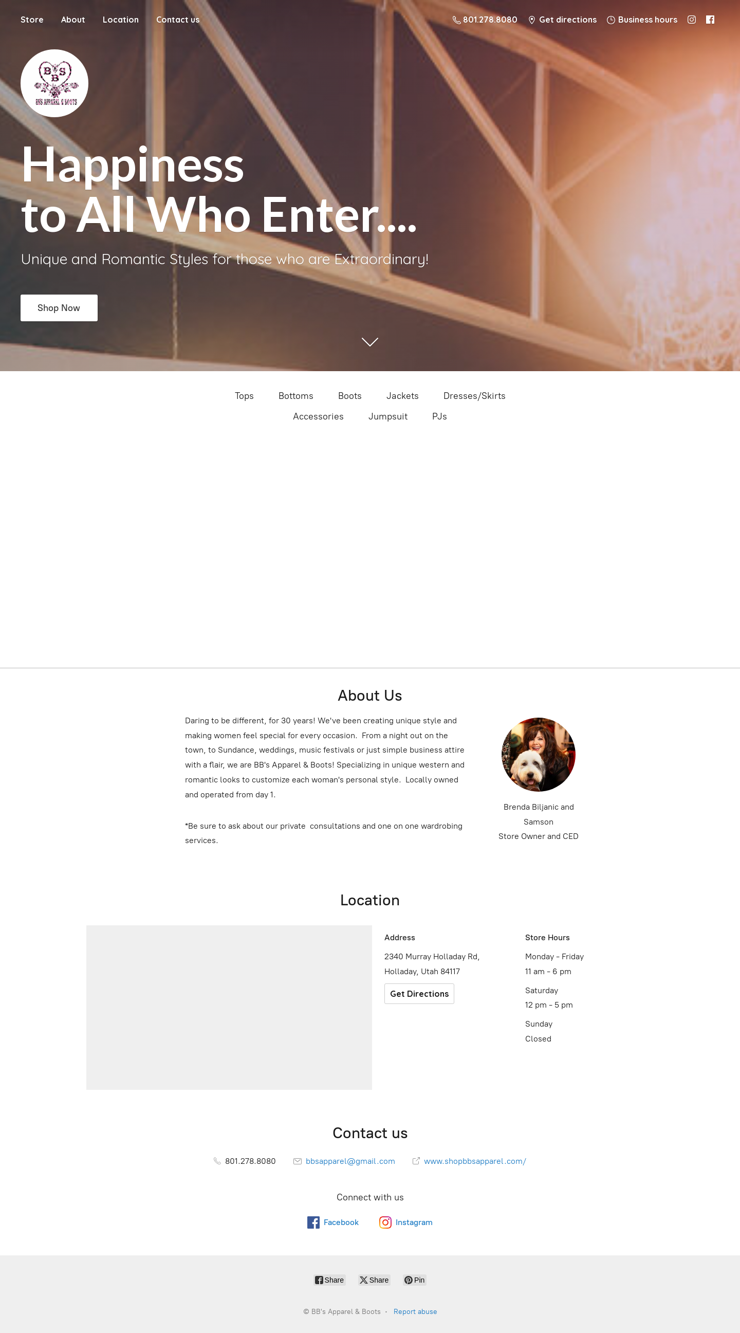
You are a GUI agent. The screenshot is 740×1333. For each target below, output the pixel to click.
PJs (439, 416)
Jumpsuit (388, 416)
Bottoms (296, 395)
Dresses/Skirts (474, 395)
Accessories (318, 416)
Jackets (402, 395)
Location (121, 19)
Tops (244, 395)
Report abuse (415, 1311)
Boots (350, 395)
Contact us (177, 19)
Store (32, 19)
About (73, 19)
